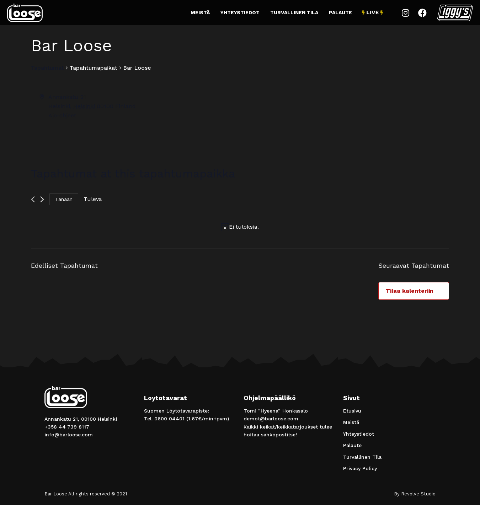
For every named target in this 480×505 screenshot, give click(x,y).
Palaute (340, 12)
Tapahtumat (47, 67)
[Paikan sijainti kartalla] (344, 119)
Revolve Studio (418, 493)
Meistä (200, 12)
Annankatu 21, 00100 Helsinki (80, 419)
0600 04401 (169, 418)
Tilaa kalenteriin (409, 290)
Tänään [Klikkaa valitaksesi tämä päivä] (64, 199)
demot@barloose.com (271, 418)
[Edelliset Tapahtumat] (33, 199)
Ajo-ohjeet (62, 115)
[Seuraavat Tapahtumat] (42, 199)
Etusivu (352, 411)
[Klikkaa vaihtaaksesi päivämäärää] (93, 199)
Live (373, 13)
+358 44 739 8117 (66, 427)
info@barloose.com (68, 434)
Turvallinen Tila (294, 12)
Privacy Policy (360, 468)
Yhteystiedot (240, 12)
